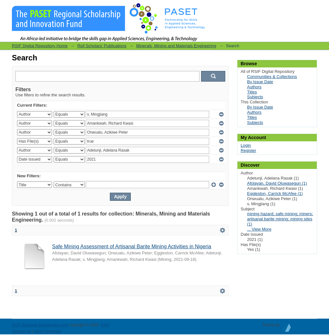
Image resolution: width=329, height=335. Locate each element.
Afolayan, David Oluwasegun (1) (277, 183)
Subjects (255, 96)
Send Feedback (48, 331)
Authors (254, 86)
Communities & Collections (272, 76)
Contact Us (21, 331)
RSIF (105, 325)
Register (248, 150)
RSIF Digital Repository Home (39, 45)
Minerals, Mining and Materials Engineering (176, 45)
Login (312, 7)
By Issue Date (260, 81)
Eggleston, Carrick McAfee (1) (275, 193)
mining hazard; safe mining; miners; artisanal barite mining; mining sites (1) (280, 218)
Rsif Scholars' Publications (102, 45)
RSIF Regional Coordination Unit (40, 325)
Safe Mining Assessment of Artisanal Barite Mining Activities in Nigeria (131, 246)
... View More (259, 229)
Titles (252, 92)
